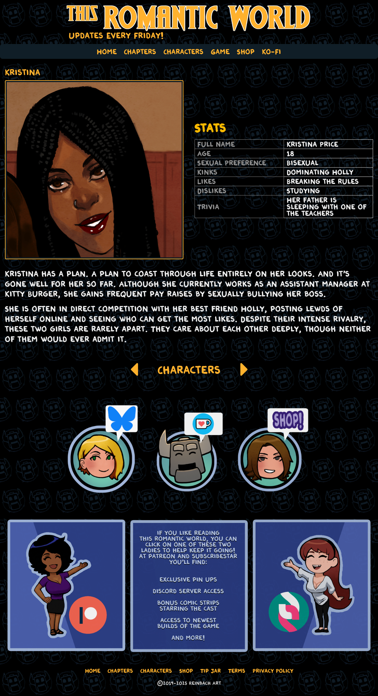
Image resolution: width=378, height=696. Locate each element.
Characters (184, 51)
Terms (236, 670)
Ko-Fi (271, 51)
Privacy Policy (273, 670)
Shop (246, 51)
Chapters (140, 51)
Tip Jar (210, 670)
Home (107, 51)
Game (220, 51)
